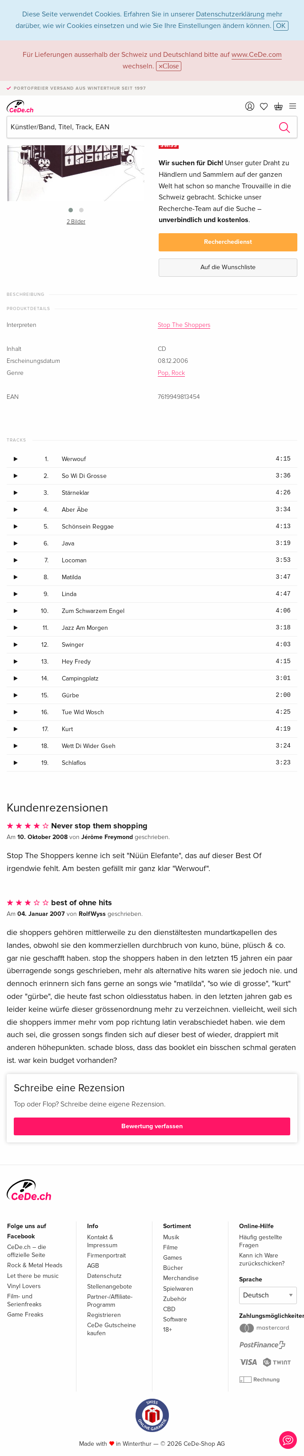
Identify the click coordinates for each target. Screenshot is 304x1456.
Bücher (173, 1268)
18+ (167, 1329)
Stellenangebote (109, 1286)
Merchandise (181, 1278)
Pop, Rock (171, 373)
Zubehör (175, 1299)
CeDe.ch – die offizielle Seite (26, 1251)
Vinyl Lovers (24, 1286)
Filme (170, 1247)
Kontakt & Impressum (102, 1241)
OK (281, 25)
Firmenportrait (106, 1255)
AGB (93, 1265)
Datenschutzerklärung (230, 14)
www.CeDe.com (257, 54)
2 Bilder (76, 222)
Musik (171, 1237)
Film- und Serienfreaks (24, 1300)
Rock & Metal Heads (35, 1265)
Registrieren (104, 1315)
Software (175, 1319)
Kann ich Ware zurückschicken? (261, 1259)
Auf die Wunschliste (228, 267)
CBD (169, 1309)
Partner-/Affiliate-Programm (109, 1301)
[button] (70, 210)
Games (172, 1257)
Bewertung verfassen (152, 1126)
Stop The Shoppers (184, 325)
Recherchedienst (228, 242)
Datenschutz (104, 1276)
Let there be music (33, 1276)
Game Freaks (25, 1314)
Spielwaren (178, 1289)
